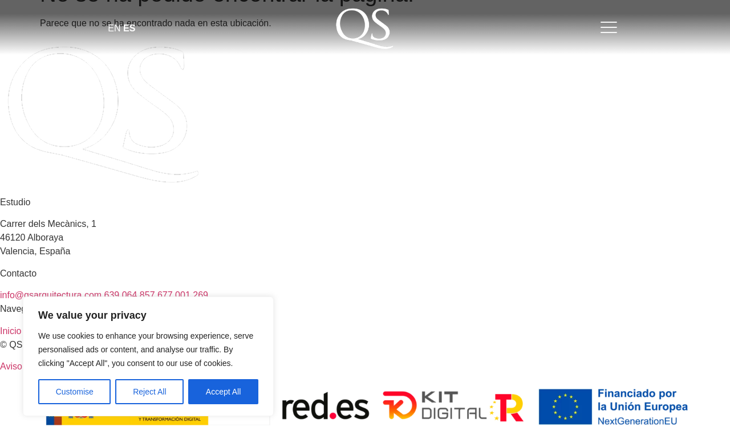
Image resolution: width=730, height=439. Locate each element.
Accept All (223, 391)
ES (129, 28)
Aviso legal (22, 366)
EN (114, 28)
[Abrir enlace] (365, 29)
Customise (75, 391)
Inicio (10, 331)
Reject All (149, 391)
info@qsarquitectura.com (52, 295)
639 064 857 (130, 295)
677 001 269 (182, 295)
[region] (148, 356)
